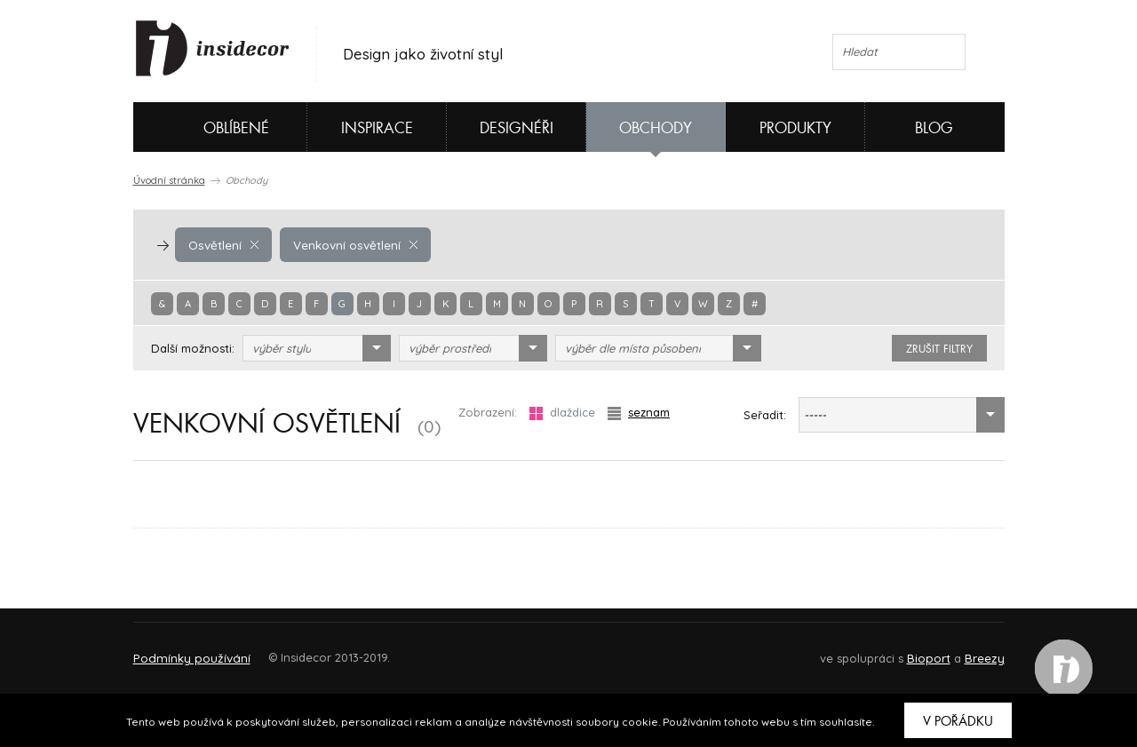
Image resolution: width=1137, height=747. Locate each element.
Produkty (795, 128)
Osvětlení (222, 244)
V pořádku (958, 721)
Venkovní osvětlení (352, 244)
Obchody (655, 128)
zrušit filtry (939, 349)
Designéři (516, 128)
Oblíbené (206, 127)
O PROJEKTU (185, 649)
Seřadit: (764, 415)
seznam (639, 412)
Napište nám (296, 649)
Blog (934, 128)
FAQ (975, 649)
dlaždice (562, 412)
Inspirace (377, 128)
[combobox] (317, 348)
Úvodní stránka (169, 180)
